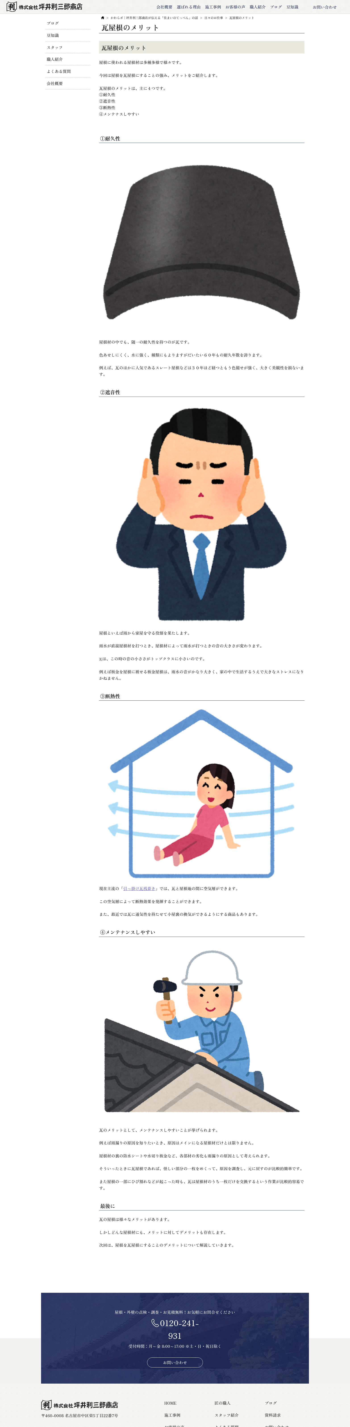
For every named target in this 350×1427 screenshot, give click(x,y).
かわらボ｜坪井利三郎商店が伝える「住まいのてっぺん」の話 (154, 18)
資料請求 (273, 1416)
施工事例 (207, 7)
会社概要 (159, 7)
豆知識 (287, 7)
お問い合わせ (320, 7)
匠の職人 (223, 1404)
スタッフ (55, 47)
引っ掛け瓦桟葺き (139, 889)
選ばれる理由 (183, 7)
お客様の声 (230, 7)
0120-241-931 (179, 1330)
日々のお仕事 (213, 18)
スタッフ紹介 (227, 1416)
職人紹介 (252, 7)
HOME (170, 1404)
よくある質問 (59, 71)
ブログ (270, 7)
